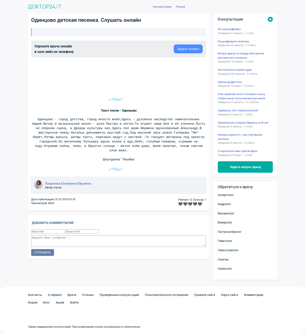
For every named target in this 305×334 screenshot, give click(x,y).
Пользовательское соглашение (166, 295)
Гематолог (225, 241)
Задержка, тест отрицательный (238, 110)
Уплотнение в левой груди (235, 69)
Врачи (72, 295)
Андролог (224, 204)
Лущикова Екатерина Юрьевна (68, 183)
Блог (46, 302)
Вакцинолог (226, 213)
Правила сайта (204, 295)
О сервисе (55, 295)
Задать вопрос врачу (245, 167)
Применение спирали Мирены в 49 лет (243, 122)
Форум (32, 302)
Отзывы (88, 295)
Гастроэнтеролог (229, 231)
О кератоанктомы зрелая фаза (237, 151)
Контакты (35, 295)
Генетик (223, 259)
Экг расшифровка (229, 29)
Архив (60, 302)
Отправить (42, 252)
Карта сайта (229, 295)
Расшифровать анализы (233, 41)
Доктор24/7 (44, 6)
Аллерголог (226, 195)
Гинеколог (225, 268)
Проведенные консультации (119, 295)
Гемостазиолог (228, 250)
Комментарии (253, 295)
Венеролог (225, 222)
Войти (74, 302)
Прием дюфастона (230, 82)
